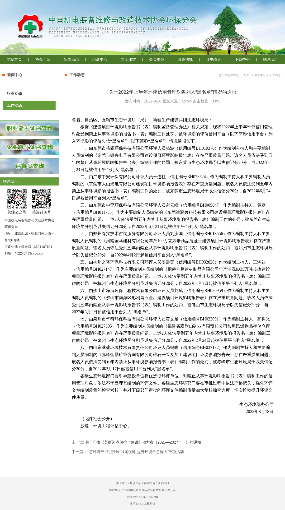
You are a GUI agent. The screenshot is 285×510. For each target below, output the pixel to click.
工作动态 (14, 105)
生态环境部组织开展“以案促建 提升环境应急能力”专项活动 (134, 452)
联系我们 (270, 59)
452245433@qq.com (29, 253)
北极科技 (149, 503)
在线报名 (149, 483)
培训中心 (99, 59)
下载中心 (242, 59)
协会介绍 (42, 59)
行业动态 (14, 94)
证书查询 (213, 59)
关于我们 (122, 483)
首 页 (246, 75)
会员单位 (156, 59)
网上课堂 (128, 59)
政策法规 (185, 59)
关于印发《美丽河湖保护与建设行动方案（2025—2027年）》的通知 (143, 442)
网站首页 (14, 59)
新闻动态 (71, 59)
